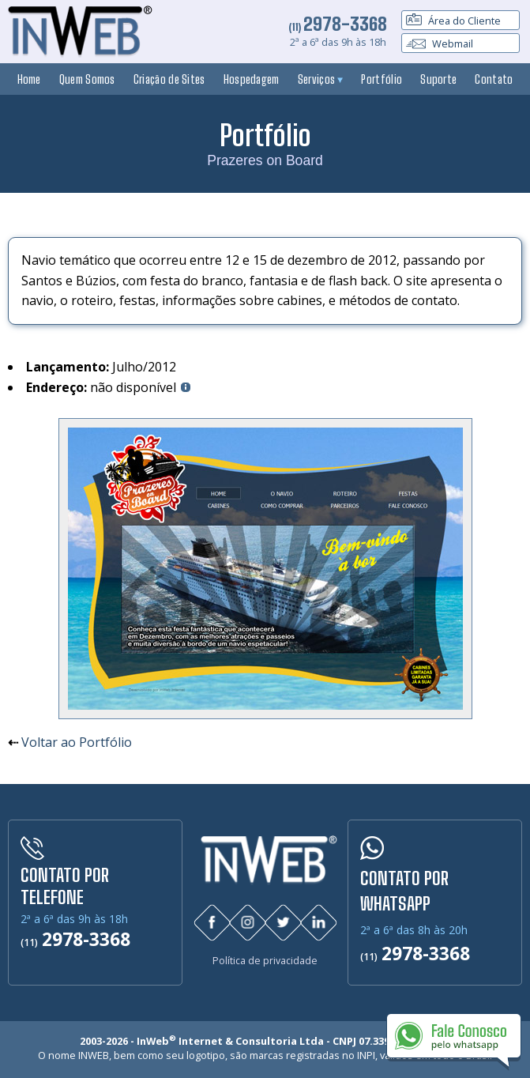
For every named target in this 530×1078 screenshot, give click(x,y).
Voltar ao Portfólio (76, 742)
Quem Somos (87, 79)
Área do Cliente (453, 20)
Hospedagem (252, 79)
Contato (494, 79)
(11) (337, 27)
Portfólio (381, 79)
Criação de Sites (169, 79)
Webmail (439, 43)
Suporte (438, 79)
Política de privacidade (265, 960)
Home (29, 79)
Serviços (321, 79)
